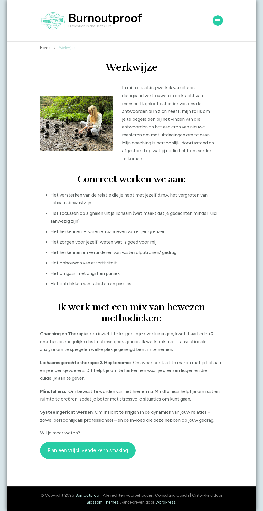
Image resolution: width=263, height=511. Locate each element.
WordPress (165, 502)
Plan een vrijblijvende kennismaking (88, 450)
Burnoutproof (105, 18)
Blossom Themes (102, 502)
